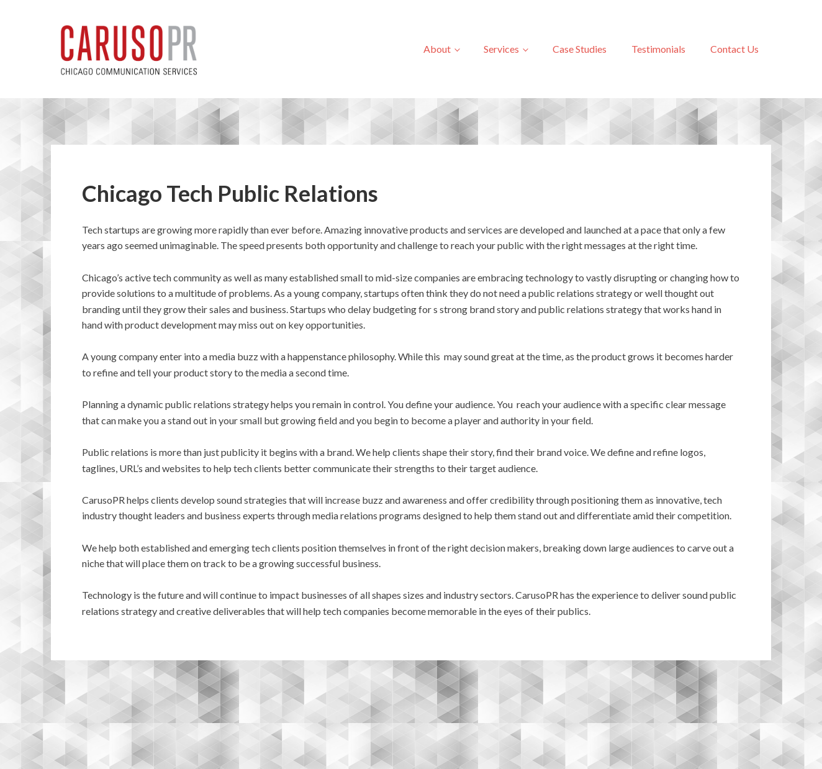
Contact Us (734, 49)
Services (501, 49)
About (437, 49)
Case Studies (580, 49)
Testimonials (658, 49)
